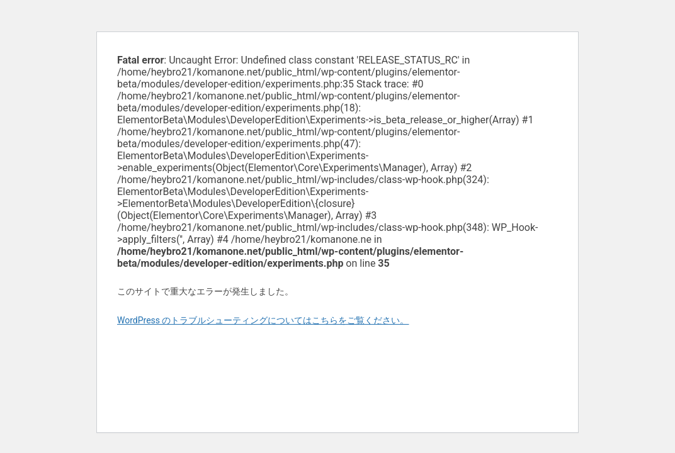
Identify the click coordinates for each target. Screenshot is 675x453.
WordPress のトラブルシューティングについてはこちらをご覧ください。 (263, 320)
